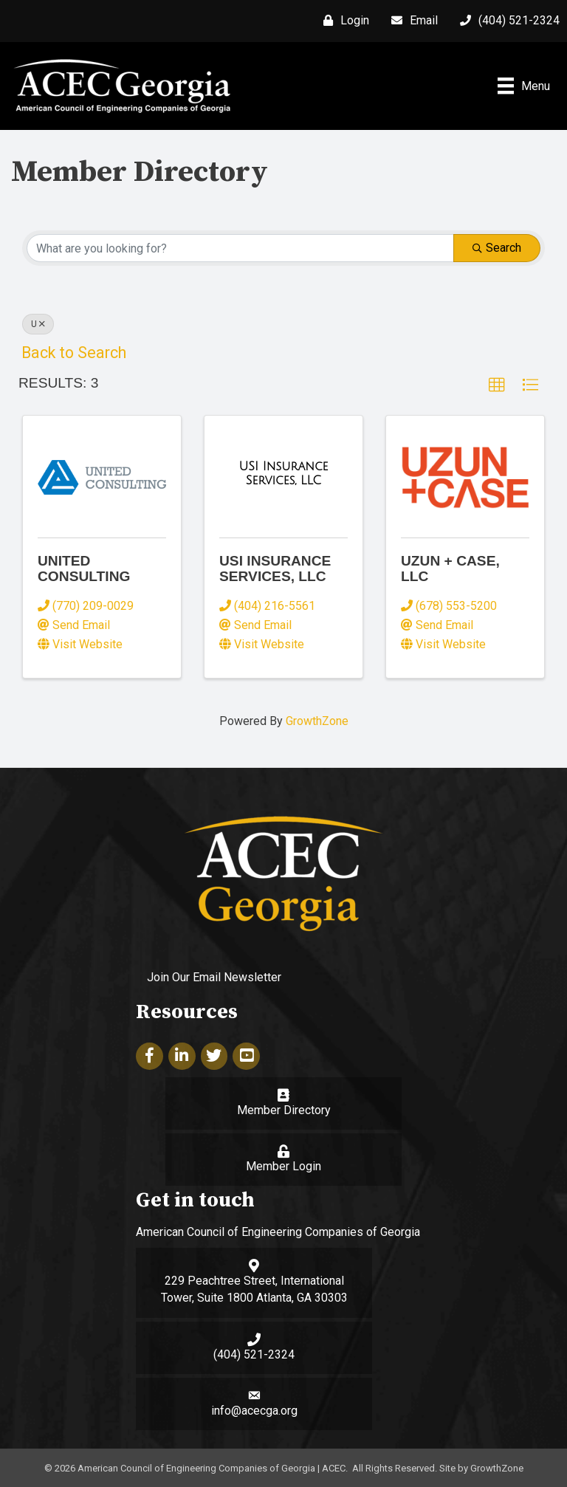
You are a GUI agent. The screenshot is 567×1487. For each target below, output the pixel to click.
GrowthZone (317, 721)
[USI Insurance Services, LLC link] (283, 473)
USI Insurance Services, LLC (275, 568)
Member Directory (284, 1110)
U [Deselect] (38, 324)
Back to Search (73, 352)
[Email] (411, 20)
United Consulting (84, 568)
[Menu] (524, 85)
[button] (497, 385)
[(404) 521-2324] (506, 20)
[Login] (342, 20)
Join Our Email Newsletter (214, 977)
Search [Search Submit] (496, 248)
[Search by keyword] (240, 248)
